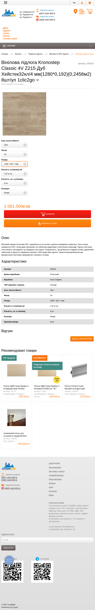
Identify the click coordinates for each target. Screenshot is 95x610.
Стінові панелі (10, 39)
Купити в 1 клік (47, 223)
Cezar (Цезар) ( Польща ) (75, 394)
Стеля (6, 33)
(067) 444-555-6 (47, 13)
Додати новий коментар (82, 339)
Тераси (6, 36)
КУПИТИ (48, 214)
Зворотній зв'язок (45, 17)
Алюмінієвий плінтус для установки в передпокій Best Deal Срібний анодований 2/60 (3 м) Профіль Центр (16, 434)
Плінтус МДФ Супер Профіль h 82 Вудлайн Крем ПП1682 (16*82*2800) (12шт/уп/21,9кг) (16, 387)
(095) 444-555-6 (47, 19)
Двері (5, 28)
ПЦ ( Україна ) (9, 441)
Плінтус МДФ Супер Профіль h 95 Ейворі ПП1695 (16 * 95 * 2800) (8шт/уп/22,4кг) (46, 387)
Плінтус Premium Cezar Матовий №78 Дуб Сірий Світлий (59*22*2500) (75, 387)
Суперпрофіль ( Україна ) (14, 394)
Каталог (9, 46)
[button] (5, 2)
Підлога (7, 31)
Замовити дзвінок (45, 10)
